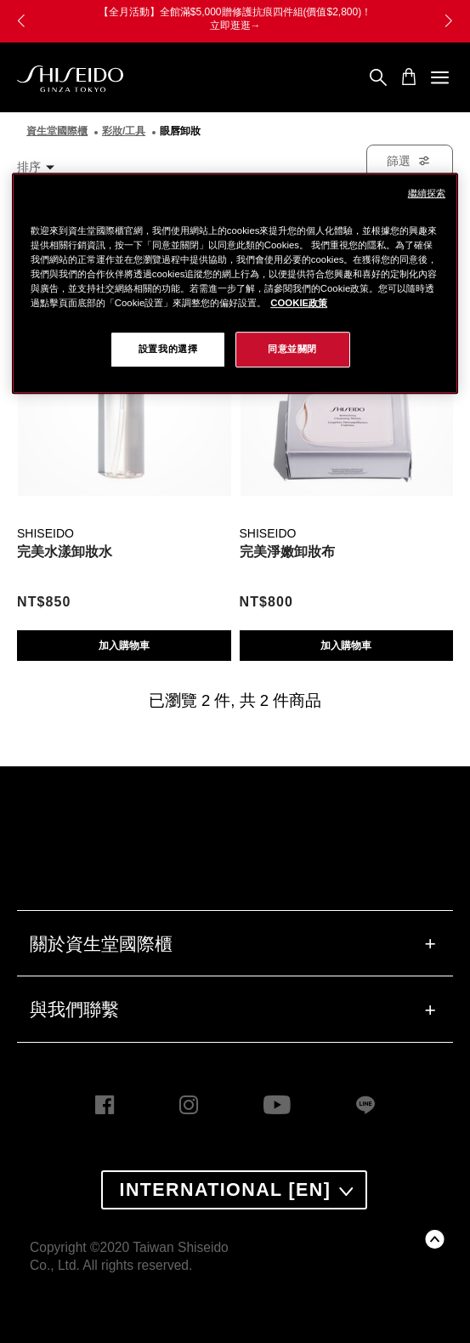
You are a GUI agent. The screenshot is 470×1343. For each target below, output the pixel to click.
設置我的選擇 (168, 349)
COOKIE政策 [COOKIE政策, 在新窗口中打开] (298, 303)
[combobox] (44, 167)
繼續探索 (426, 193)
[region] (235, 283)
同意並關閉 (292, 349)
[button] (449, 21)
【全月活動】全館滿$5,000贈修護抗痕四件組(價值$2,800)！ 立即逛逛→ (238, 18)
